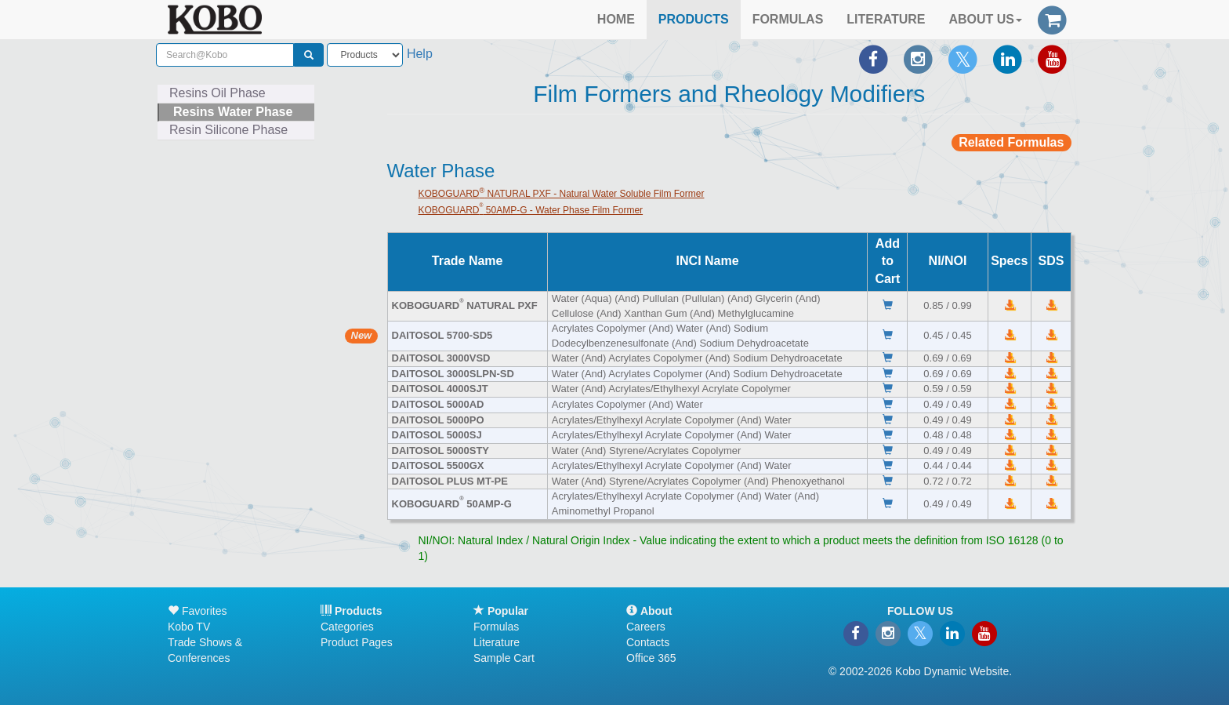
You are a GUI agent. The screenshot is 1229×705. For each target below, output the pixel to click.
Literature (496, 642)
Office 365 (651, 658)
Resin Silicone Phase (228, 129)
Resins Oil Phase (217, 93)
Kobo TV (189, 626)
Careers (645, 626)
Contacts (647, 642)
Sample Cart (504, 658)
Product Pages (357, 642)
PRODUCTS (693, 19)
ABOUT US (985, 19)
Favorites (197, 611)
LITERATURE (886, 19)
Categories (347, 626)
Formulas (496, 626)
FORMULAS (788, 19)
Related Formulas (1011, 142)
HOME (616, 19)
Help (420, 53)
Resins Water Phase (232, 111)
